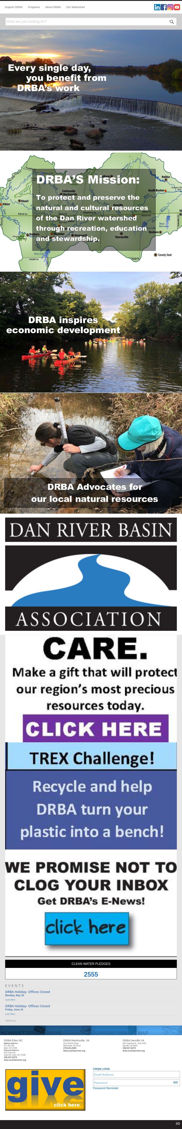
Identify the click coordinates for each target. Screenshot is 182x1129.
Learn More (10, 1000)
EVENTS (15, 985)
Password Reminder (106, 1088)
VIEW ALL (11, 1020)
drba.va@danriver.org (74, 1051)
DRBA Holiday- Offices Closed (27, 992)
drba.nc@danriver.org (15, 1060)
